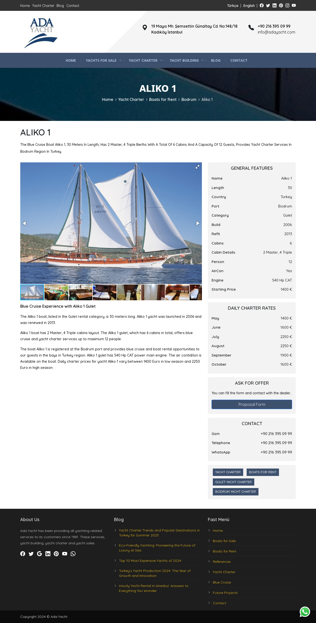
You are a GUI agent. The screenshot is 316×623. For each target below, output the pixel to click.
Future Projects (225, 592)
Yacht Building (184, 60)
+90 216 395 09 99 (276, 433)
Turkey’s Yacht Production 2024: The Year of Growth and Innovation (155, 573)
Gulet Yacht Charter (233, 482)
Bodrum (189, 99)
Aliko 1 (207, 99)
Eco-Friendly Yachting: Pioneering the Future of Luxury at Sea (157, 547)
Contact (72, 5)
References (222, 561)
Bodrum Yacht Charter (235, 491)
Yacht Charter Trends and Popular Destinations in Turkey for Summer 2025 (159, 532)
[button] (197, 167)
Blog (60, 5)
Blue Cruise (222, 582)
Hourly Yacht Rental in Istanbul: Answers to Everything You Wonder (153, 588)
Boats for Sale (224, 541)
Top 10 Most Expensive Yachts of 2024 (150, 560)
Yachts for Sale (101, 60)
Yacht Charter (43, 5)
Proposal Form (251, 404)
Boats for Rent (163, 99)
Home (25, 5)
